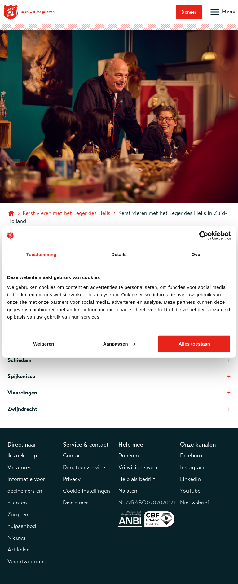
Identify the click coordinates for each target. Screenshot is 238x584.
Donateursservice (84, 467)
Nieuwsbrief (194, 502)
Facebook (191, 455)
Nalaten (127, 490)
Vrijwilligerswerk (138, 467)
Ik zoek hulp (22, 455)
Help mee (130, 444)
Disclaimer (75, 502)
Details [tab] (119, 254)
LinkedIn (190, 479)
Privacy (72, 479)
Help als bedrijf (136, 479)
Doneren (128, 455)
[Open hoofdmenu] (222, 12)
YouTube (190, 490)
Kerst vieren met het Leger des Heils (66, 213)
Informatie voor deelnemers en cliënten (26, 491)
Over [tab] (196, 254)
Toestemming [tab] (41, 254)
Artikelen (18, 549)
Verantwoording (26, 561)
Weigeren (43, 343)
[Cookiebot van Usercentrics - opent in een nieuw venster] (204, 235)
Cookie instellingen (86, 490)
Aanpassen (119, 343)
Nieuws (16, 537)
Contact (73, 455)
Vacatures (19, 467)
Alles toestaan (194, 343)
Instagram (192, 467)
